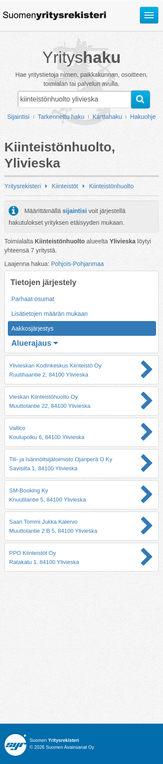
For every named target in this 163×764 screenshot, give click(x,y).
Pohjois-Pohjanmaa (77, 263)
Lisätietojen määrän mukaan (49, 313)
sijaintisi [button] (75, 210)
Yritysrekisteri (22, 186)
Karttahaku (107, 116)
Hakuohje (143, 116)
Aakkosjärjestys (32, 328)
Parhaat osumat (32, 298)
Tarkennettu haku (61, 116)
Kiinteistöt (65, 186)
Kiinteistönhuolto (111, 186)
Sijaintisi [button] (18, 116)
